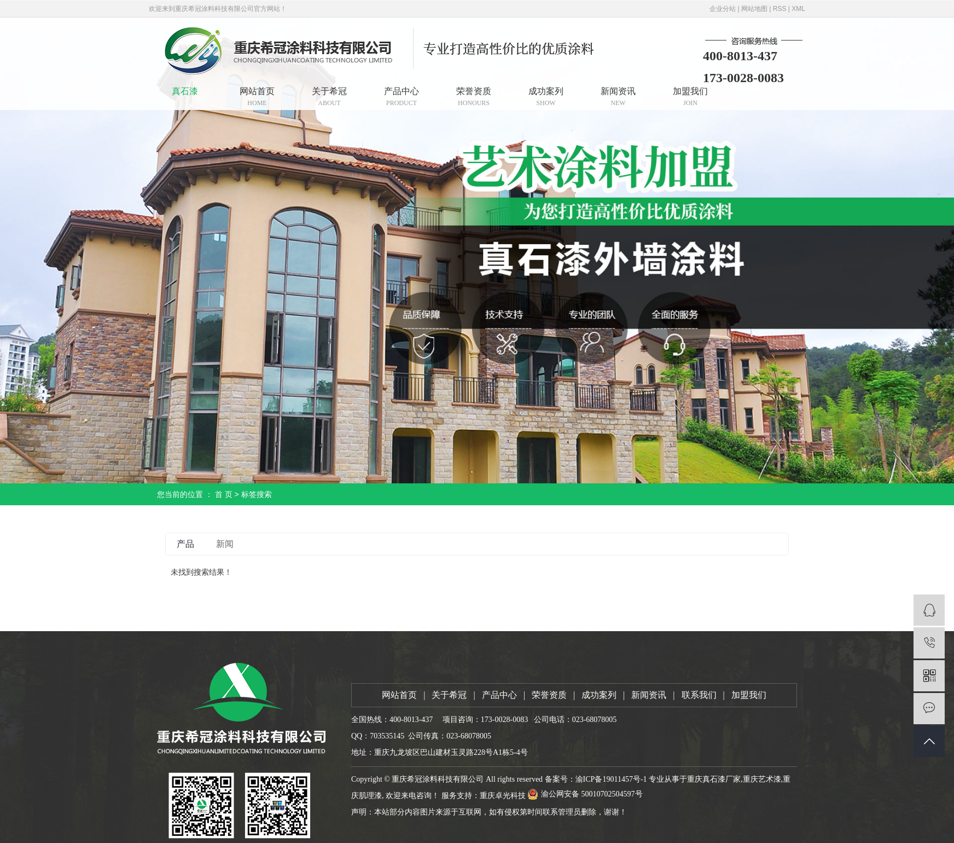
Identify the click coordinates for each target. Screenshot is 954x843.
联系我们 (699, 695)
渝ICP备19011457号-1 (611, 779)
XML (798, 9)
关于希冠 (329, 96)
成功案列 (545, 96)
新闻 (225, 543)
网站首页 (257, 96)
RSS (780, 9)
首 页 (223, 494)
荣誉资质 (473, 96)
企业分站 (722, 9)
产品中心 (401, 96)
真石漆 (185, 91)
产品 (185, 543)
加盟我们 (690, 96)
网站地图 (754, 9)
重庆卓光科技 (503, 796)
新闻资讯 (618, 96)
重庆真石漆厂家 (714, 779)
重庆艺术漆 (762, 779)
